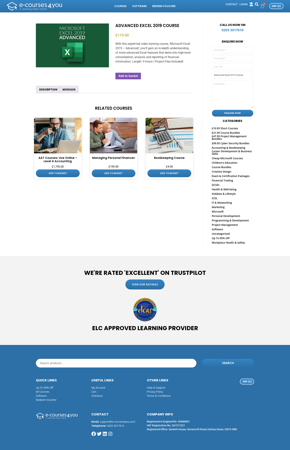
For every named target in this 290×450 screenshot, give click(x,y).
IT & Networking (222, 202)
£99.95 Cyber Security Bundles (230, 143)
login (244, 4)
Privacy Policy (155, 391)
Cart (93, 391)
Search (228, 363)
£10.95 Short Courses (225, 128)
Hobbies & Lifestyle (224, 193)
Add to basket (128, 75)
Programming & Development (230, 220)
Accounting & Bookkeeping (228, 147)
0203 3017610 (233, 30)
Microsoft (218, 211)
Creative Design (221, 171)
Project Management (225, 225)
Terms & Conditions (159, 395)
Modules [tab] (69, 89)
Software (139, 6)
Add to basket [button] (58, 173)
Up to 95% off (44, 387)
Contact (232, 4)
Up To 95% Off (221, 238)
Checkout (97, 395)
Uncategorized (221, 233)
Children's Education (224, 162)
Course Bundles (221, 167)
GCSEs (215, 185)
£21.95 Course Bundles (226, 132)
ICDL (215, 198)
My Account (98, 387)
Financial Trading (222, 180)
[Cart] (262, 6)
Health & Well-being (224, 189)
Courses (120, 6)
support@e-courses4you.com (117, 421)
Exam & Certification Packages (230, 176)
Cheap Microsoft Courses (227, 158)
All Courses (42, 391)
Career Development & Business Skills (232, 152)
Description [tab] (48, 89)
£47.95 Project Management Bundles (229, 137)
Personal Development (226, 216)
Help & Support (156, 387)
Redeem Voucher (164, 6)
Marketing (218, 207)
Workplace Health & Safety (228, 242)
